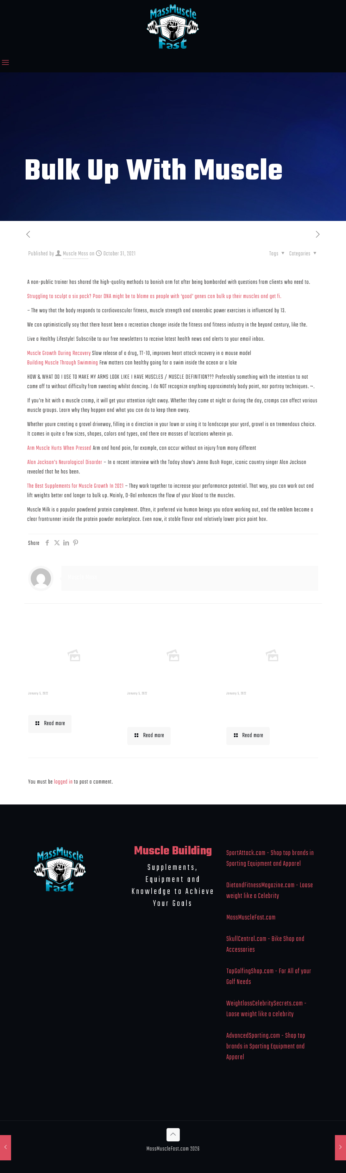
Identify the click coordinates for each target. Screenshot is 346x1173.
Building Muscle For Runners (165, 710)
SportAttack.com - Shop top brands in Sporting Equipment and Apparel (270, 858)
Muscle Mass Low (61, 704)
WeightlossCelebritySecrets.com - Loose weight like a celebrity (266, 1009)
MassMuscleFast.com (251, 917)
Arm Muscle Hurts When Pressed (59, 448)
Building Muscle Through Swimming (62, 363)
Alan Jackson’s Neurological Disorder (64, 462)
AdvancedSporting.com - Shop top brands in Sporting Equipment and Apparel (265, 1046)
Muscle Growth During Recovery (59, 353)
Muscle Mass (75, 254)
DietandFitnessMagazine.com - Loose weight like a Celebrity (269, 890)
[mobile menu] (5, 63)
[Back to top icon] (173, 1134)
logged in (63, 782)
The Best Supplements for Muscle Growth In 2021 (75, 486)
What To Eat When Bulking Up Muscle (261, 710)
